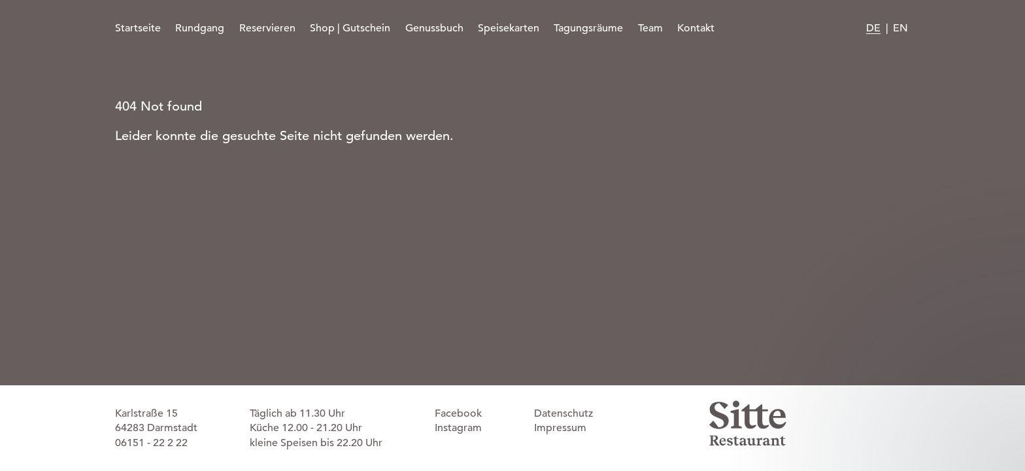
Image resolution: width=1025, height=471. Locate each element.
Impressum (560, 427)
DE (873, 28)
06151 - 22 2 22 (151, 442)
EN (900, 28)
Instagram (458, 427)
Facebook (458, 413)
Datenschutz (563, 413)
